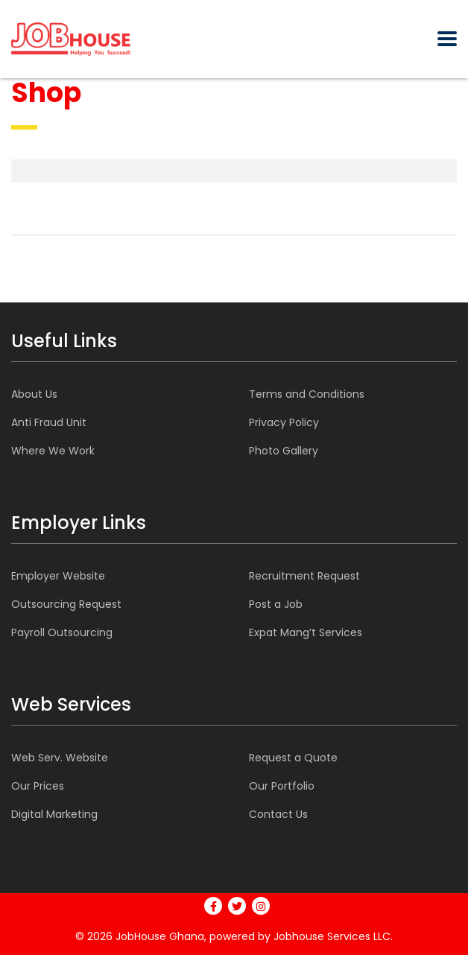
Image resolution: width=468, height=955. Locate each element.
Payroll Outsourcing (62, 632)
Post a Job (276, 604)
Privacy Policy (284, 422)
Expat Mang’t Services (305, 632)
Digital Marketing (54, 814)
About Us (34, 394)
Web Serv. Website (59, 758)
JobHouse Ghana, (161, 936)
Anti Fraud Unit (48, 422)
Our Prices (37, 786)
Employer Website (58, 576)
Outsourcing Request (66, 604)
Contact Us (278, 814)
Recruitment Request (304, 576)
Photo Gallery (283, 451)
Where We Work (53, 451)
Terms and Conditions (306, 394)
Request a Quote (293, 758)
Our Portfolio (281, 786)
